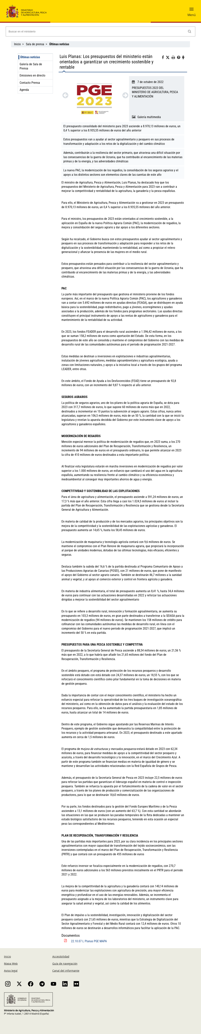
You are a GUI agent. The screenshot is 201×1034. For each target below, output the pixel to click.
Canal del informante (65, 970)
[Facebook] (164, 58)
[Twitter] (168, 57)
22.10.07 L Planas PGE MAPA (89, 941)
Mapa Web (11, 963)
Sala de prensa (35, 44)
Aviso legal (11, 970)
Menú (191, 15)
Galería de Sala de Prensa (31, 66)
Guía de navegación (64, 963)
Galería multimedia (149, 117)
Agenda (24, 90)
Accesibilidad (60, 956)
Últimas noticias (30, 57)
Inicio (17, 44)
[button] (191, 10)
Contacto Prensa (30, 83)
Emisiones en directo (32, 75)
